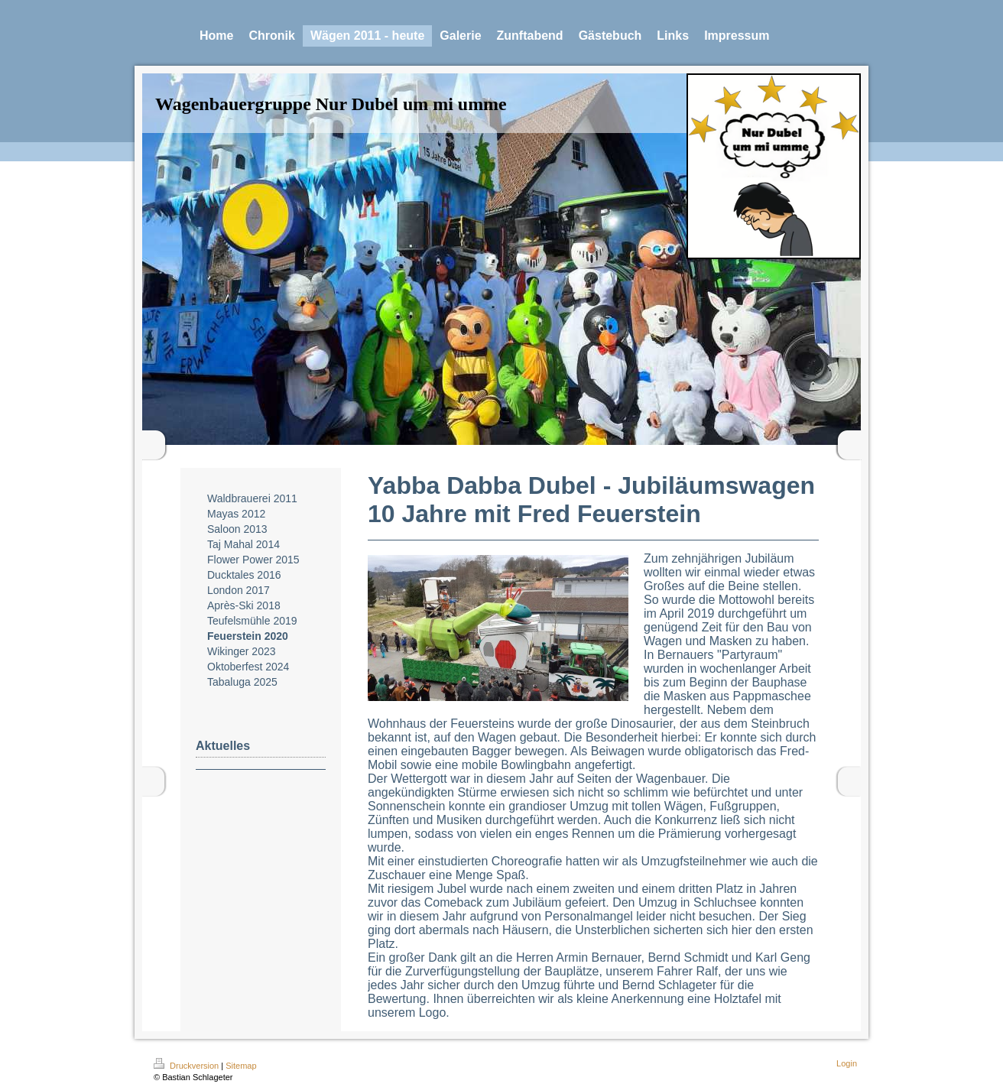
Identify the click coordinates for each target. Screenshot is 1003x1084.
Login (846, 1063)
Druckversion (187, 1065)
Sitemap (241, 1065)
